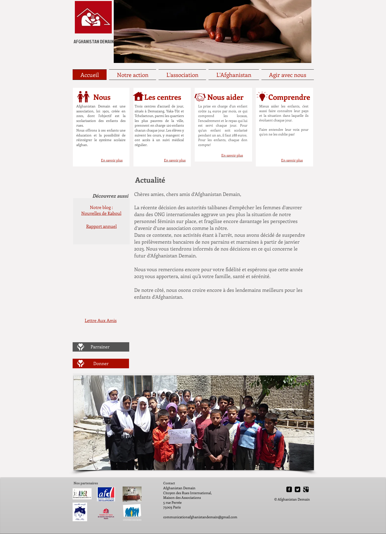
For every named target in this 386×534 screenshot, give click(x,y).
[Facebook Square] (289, 489)
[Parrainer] (100, 347)
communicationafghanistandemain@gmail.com (200, 517)
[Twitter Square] (297, 489)
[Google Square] (306, 489)
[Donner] (101, 363)
